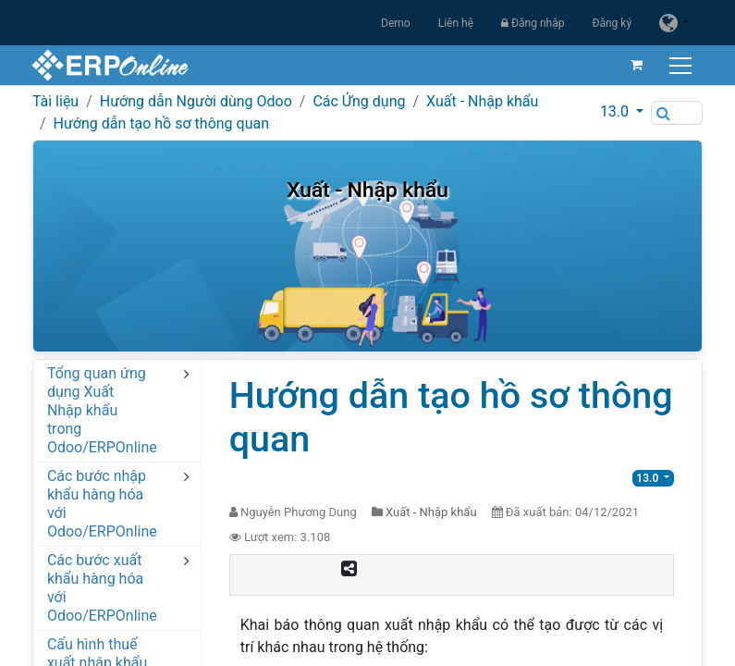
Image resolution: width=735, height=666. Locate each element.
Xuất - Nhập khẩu (482, 101)
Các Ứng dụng (358, 101)
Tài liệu (55, 101)
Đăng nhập (532, 23)
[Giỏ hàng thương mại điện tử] (635, 64)
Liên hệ (455, 23)
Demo (395, 23)
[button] (622, 111)
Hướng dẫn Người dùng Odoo (196, 101)
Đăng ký (611, 23)
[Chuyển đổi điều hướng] (681, 65)
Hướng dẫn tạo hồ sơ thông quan (161, 123)
